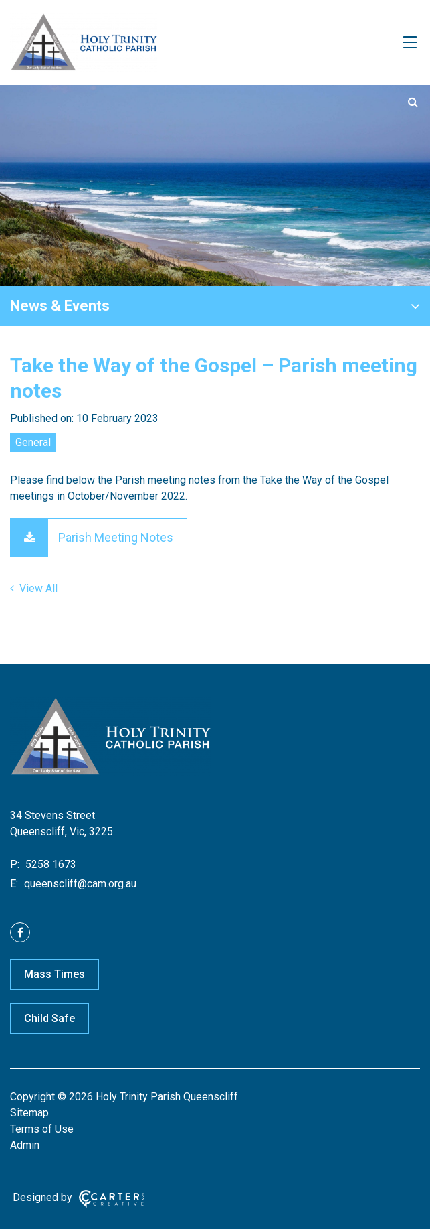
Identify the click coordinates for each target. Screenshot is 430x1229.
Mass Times (54, 974)
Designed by (42, 1197)
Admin (24, 1145)
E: (14, 883)
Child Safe (49, 1018)
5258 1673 (49, 864)
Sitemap (29, 1112)
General (33, 442)
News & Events (60, 305)
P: (14, 864)
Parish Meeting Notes (115, 537)
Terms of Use (42, 1129)
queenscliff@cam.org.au (78, 883)
